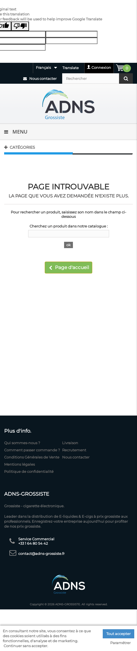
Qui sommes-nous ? (22, 443)
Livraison (70, 443)
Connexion (101, 67)
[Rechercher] (97, 78)
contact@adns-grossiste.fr (41, 553)
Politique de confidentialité (29, 471)
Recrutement (74, 450)
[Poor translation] (20, 26)
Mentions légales (19, 464)
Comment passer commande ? (32, 450)
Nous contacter (40, 78)
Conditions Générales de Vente (31, 457)
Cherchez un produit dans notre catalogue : (69, 226)
